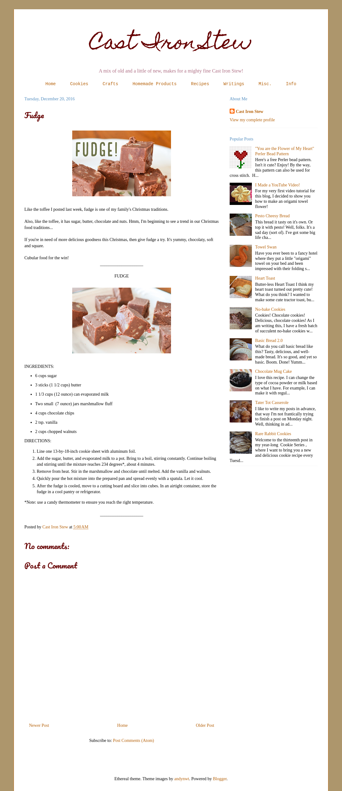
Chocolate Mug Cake (273, 371)
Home (50, 83)
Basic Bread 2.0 (269, 340)
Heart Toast (265, 278)
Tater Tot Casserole (272, 402)
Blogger (220, 778)
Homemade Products (154, 83)
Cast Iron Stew (171, 44)
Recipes (200, 83)
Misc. (265, 83)
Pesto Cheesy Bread (272, 216)
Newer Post (39, 725)
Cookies (79, 83)
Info (291, 83)
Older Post (205, 725)
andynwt (181, 778)
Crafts (110, 83)
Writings (233, 83)
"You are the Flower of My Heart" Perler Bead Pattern (284, 151)
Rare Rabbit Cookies (273, 433)
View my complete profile (252, 120)
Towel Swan (266, 247)
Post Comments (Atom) (133, 740)
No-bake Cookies (270, 309)
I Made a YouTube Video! (277, 185)
